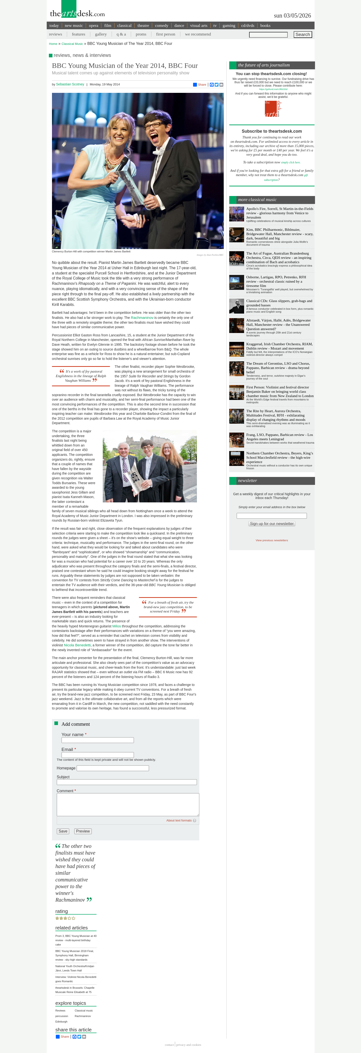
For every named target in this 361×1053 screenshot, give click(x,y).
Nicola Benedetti (77, 645)
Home (53, 44)
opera (93, 25)
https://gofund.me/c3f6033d (273, 89)
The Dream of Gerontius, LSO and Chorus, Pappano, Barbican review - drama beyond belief (278, 367)
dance (179, 25)
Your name (73, 734)
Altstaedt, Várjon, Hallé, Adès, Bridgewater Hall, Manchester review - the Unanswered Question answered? (278, 324)
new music (74, 25)
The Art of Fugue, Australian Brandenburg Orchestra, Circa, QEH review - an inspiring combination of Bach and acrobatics (278, 257)
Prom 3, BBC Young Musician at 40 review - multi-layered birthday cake (76, 940)
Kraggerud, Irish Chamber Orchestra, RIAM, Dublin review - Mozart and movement (279, 346)
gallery (101, 34)
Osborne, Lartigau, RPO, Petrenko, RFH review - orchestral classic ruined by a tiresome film (276, 281)
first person (165, 34)
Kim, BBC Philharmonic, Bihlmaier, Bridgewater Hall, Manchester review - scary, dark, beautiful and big (279, 233)
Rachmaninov (142, 317)
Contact (169, 1045)
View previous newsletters (272, 540)
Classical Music (72, 44)
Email (67, 749)
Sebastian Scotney (70, 84)
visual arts (198, 25)
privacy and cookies (188, 1045)
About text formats (179, 820)
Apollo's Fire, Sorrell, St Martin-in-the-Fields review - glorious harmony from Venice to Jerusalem (279, 213)
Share (199, 85)
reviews (55, 34)
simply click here (290, 162)
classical (124, 25)
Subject (63, 777)
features (78, 34)
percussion (61, 1016)
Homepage (66, 768)
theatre (143, 25)
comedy (161, 25)
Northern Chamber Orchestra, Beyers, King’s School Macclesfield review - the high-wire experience (279, 457)
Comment (65, 791)
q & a (121, 34)
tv (215, 25)
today (54, 25)
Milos (116, 626)
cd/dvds (247, 25)
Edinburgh (61, 1021)
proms (141, 34)
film (107, 25)
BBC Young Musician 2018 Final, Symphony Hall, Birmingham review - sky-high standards (74, 955)
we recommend (198, 34)
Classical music (84, 1010)
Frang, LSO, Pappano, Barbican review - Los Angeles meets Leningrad (279, 437)
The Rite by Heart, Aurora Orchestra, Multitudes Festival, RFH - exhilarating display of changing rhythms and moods (275, 415)
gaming (229, 25)
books (265, 25)
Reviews (60, 1010)
